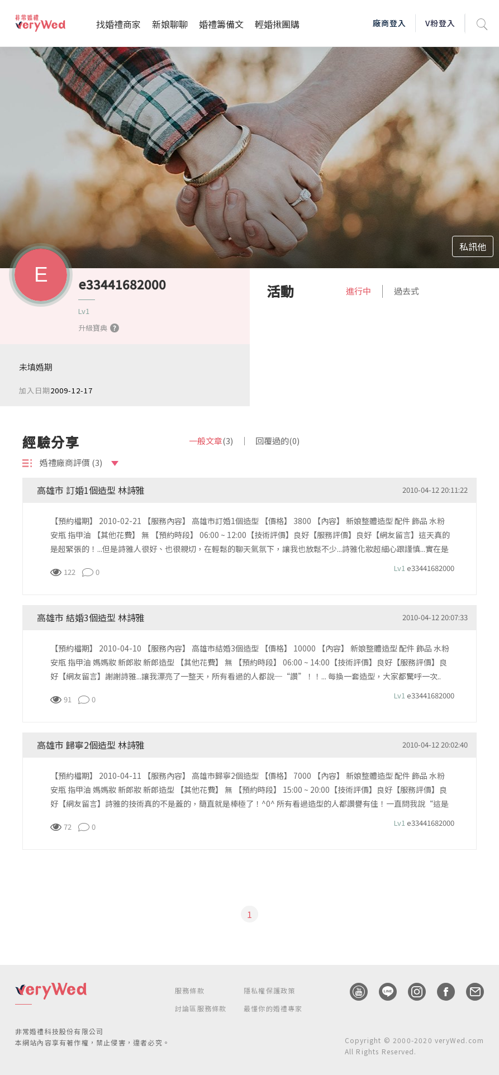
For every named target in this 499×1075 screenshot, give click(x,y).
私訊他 (472, 246)
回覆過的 (277, 440)
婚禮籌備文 (221, 24)
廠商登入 (389, 22)
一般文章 (211, 440)
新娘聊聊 (170, 24)
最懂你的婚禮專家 (273, 1008)
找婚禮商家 (118, 24)
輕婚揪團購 (277, 24)
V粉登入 (440, 22)
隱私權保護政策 (269, 990)
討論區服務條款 (200, 1008)
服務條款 (190, 990)
